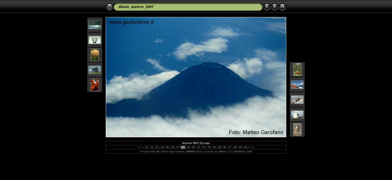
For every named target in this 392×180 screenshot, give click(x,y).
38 (235, 147)
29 (188, 147)
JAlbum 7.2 (224, 151)
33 (209, 147)
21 (146, 147)
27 (178, 147)
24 (162, 147)
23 (157, 147)
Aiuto (249, 151)
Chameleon (239, 151)
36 (224, 147)
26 (172, 147)
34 (214, 147)
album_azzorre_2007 (136, 7)
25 (167, 147)
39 (240, 147)
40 (245, 147)
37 (230, 147)
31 (198, 147)
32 (204, 147)
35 (219, 147)
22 (152, 147)
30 (193, 147)
